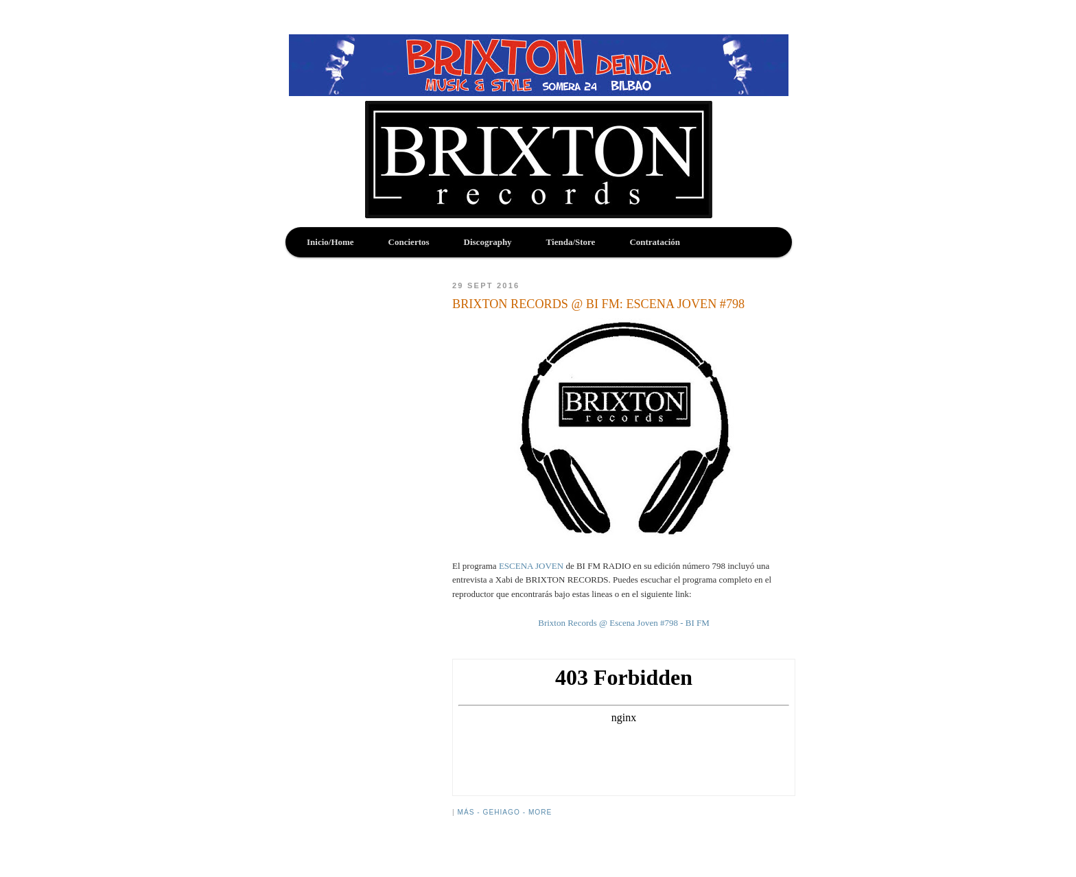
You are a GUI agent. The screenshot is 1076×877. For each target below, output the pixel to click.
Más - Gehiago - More (504, 812)
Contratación (654, 242)
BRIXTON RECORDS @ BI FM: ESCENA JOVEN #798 (598, 304)
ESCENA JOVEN (531, 566)
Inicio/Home (330, 242)
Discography (488, 242)
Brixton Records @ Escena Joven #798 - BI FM (624, 623)
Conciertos (409, 242)
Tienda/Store (571, 242)
